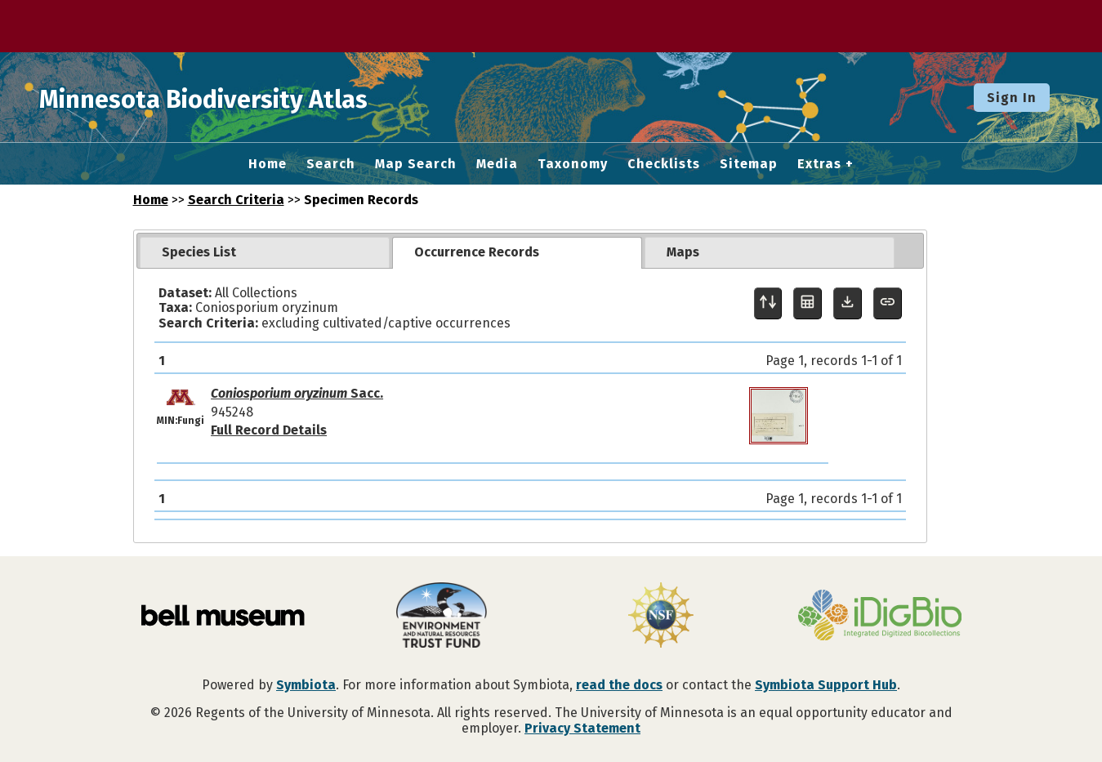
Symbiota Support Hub (826, 685)
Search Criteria (236, 199)
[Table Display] (807, 303)
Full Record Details (269, 430)
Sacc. (297, 393)
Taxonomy (573, 164)
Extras (819, 164)
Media (497, 164)
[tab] (265, 252)
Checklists (663, 164)
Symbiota (306, 685)
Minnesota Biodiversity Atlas (254, 97)
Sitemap (749, 164)
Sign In (1012, 97)
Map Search (416, 164)
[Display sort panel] (768, 303)
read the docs (619, 685)
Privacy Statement (582, 728)
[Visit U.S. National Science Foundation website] (661, 616)
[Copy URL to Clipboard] (887, 303)
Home (267, 164)
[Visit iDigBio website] (880, 617)
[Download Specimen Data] (847, 303)
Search (330, 164)
